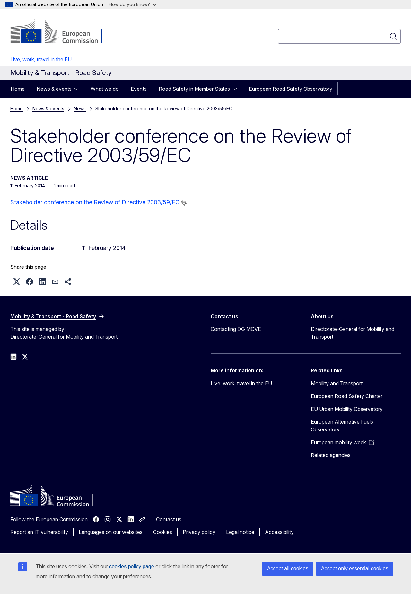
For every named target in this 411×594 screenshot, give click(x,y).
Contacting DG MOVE (236, 329)
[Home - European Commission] (62, 32)
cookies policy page (131, 566)
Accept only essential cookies (354, 568)
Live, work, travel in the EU (41, 59)
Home (18, 89)
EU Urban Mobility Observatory (347, 409)
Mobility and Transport (337, 383)
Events (139, 89)
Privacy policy (199, 532)
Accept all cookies (287, 568)
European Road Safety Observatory (290, 89)
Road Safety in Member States (194, 89)
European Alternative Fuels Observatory (342, 426)
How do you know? (132, 4)
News (80, 108)
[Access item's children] (78, 89)
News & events (54, 89)
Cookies (162, 532)
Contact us (168, 519)
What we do (105, 89)
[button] (17, 281)
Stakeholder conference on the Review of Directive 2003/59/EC (94, 202)
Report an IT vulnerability (39, 532)
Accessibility (279, 532)
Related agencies (331, 455)
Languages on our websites (111, 532)
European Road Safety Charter (346, 396)
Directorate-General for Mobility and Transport (352, 333)
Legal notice (240, 532)
